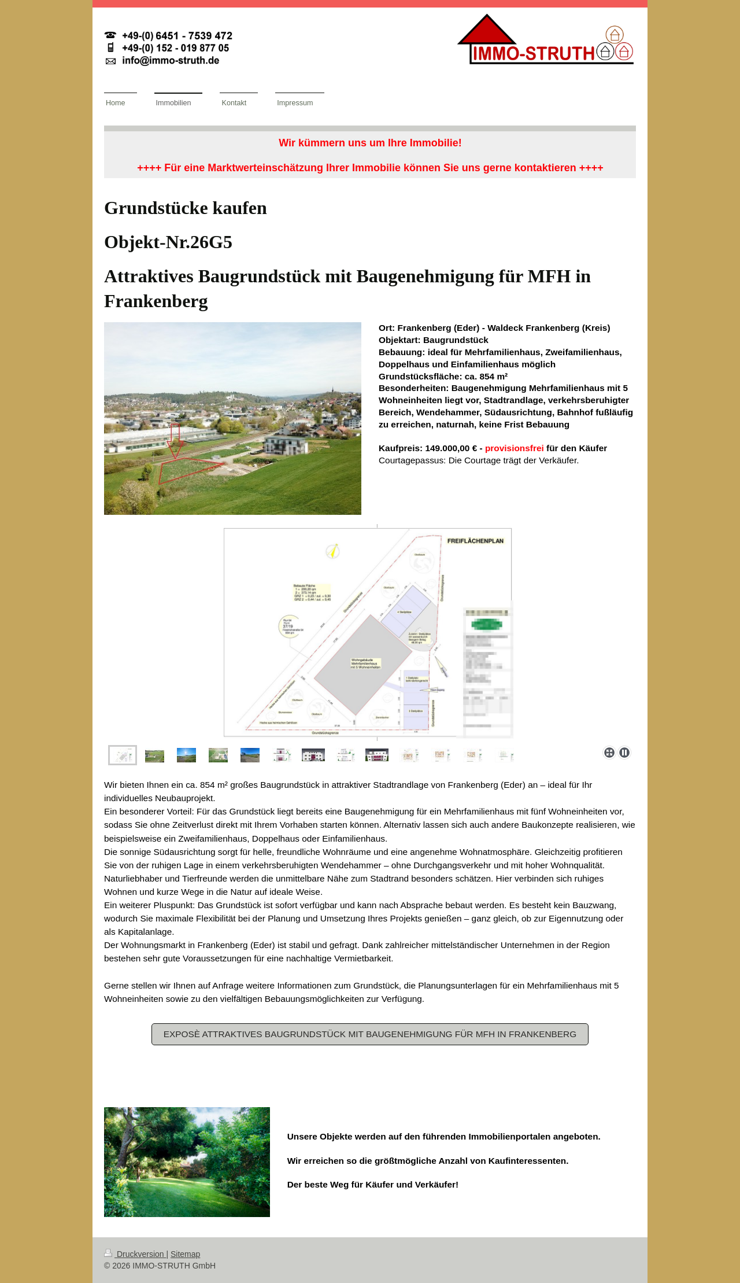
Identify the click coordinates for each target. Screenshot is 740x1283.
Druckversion (135, 1254)
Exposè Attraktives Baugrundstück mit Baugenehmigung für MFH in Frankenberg (370, 1034)
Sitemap (185, 1254)
